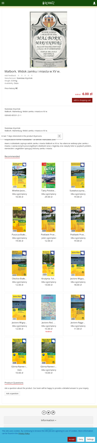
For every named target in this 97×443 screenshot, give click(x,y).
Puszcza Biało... (19, 234)
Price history (11, 88)
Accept (72, 439)
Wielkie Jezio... (19, 190)
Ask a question (12, 393)
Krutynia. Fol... (48, 278)
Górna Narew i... (19, 366)
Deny (81, 439)
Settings (90, 439)
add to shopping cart (82, 100)
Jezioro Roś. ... (48, 322)
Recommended (12, 156)
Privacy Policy (24, 433)
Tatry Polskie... (48, 190)
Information (48, 420)
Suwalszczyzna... (78, 190)
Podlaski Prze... (48, 234)
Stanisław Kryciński (24, 78)
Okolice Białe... (19, 278)
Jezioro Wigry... (77, 278)
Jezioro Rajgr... (78, 322)
